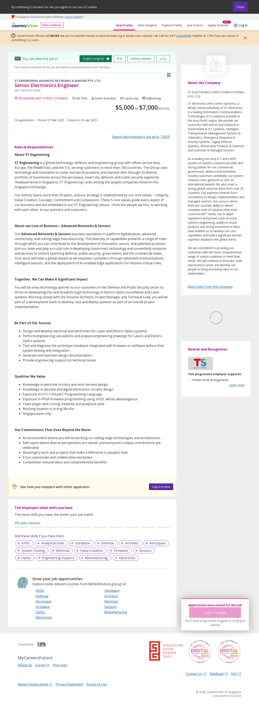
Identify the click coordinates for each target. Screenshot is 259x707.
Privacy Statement (69, 684)
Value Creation (91, 550)
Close (240, 7)
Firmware (121, 550)
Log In (243, 25)
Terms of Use (96, 684)
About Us (25, 665)
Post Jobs (60, 665)
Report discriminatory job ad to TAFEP (141, 137)
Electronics (127, 558)
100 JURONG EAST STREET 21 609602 (43, 98)
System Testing (33, 550)
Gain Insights (147, 25)
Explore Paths (172, 25)
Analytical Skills (52, 543)
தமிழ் (163, 59)
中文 (119, 59)
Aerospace (158, 543)
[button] (244, 37)
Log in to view (161, 486)
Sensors (145, 550)
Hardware (82, 543)
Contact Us (196, 674)
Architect (131, 543)
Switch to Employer (52, 25)
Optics (26, 558)
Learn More (199, 348)
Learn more (236, 404)
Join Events (195, 25)
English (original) (93, 59)
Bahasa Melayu (141, 59)
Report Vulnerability (35, 684)
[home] (24, 25)
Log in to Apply (215, 612)
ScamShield (183, 36)
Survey (42, 665)
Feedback (219, 674)
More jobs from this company (210, 286)
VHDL (25, 543)
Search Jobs (124, 25)
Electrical (62, 550)
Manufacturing (96, 558)
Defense (107, 543)
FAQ (236, 674)
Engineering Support (58, 558)
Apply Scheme (219, 25)
